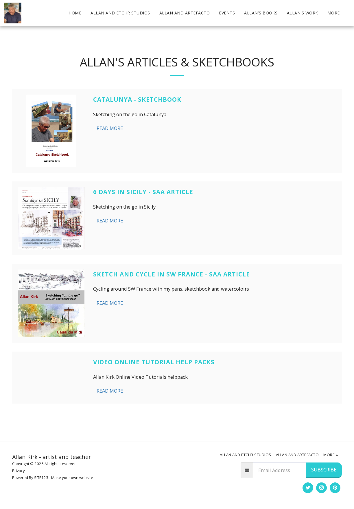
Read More (110, 128)
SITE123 (41, 477)
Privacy (18, 470)
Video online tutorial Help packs (154, 362)
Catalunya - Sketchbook (137, 99)
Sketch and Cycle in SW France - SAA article (171, 274)
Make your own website (72, 477)
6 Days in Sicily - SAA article (143, 192)
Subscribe (323, 469)
